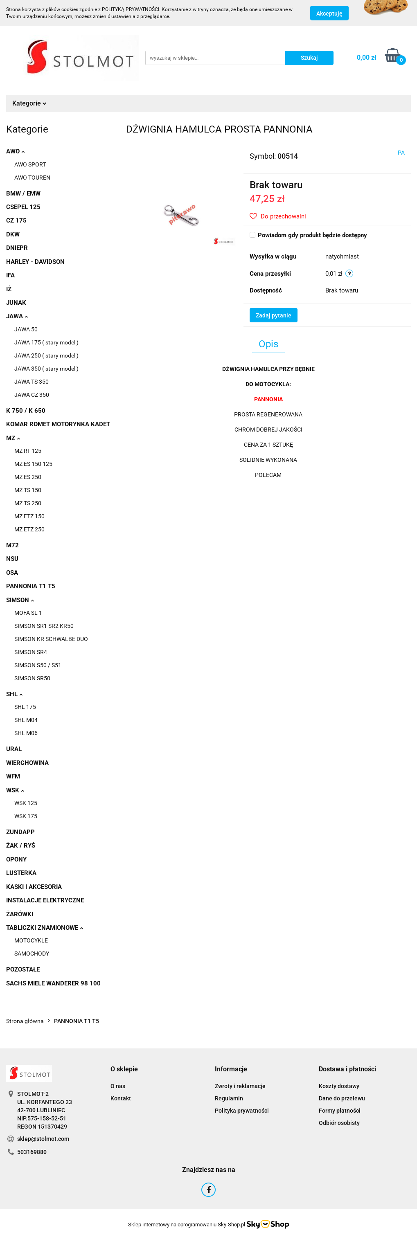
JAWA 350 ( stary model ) (46, 368)
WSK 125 (25, 803)
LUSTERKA (21, 873)
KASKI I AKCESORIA (34, 887)
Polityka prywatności (242, 1110)
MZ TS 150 (27, 490)
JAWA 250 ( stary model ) (46, 355)
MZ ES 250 (27, 477)
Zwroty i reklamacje (240, 1086)
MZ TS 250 (27, 503)
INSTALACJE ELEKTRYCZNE (45, 900)
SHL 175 (25, 707)
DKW (13, 234)
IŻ (8, 289)
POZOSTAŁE (23, 969)
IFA (10, 275)
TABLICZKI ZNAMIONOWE (44, 927)
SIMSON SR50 (32, 678)
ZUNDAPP (20, 832)
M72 (12, 545)
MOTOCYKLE (31, 940)
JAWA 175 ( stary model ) (46, 342)
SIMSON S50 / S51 (37, 665)
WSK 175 (25, 816)
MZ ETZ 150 (29, 516)
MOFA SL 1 (28, 613)
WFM (13, 776)
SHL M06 (26, 733)
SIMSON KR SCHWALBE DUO (51, 639)
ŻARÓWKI (19, 914)
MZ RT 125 (27, 451)
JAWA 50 (26, 329)
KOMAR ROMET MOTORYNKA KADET (58, 424)
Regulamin (229, 1098)
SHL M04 (26, 720)
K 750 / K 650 (25, 410)
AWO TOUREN (32, 177)
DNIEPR (17, 248)
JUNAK (16, 302)
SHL (14, 694)
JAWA (17, 316)
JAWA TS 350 (31, 381)
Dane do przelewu (342, 1098)
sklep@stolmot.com (43, 1139)
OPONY (16, 859)
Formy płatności (340, 1110)
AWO (15, 151)
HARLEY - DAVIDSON (35, 261)
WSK (15, 790)
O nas (117, 1086)
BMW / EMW (23, 193)
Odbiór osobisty (339, 1123)
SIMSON (20, 600)
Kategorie (29, 103)
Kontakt (120, 1098)
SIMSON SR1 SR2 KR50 (44, 626)
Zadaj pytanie (273, 315)
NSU (12, 558)
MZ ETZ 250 (29, 529)
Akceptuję (329, 13)
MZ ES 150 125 (33, 464)
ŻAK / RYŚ (20, 845)
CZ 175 (16, 220)
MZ (13, 438)
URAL (14, 749)
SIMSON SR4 (30, 652)
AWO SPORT (30, 164)
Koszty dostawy (339, 1086)
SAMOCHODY (31, 953)
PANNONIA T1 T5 (30, 586)
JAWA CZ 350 (31, 394)
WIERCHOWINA (27, 763)
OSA (12, 572)
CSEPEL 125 (23, 207)
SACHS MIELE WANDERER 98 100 (53, 983)
